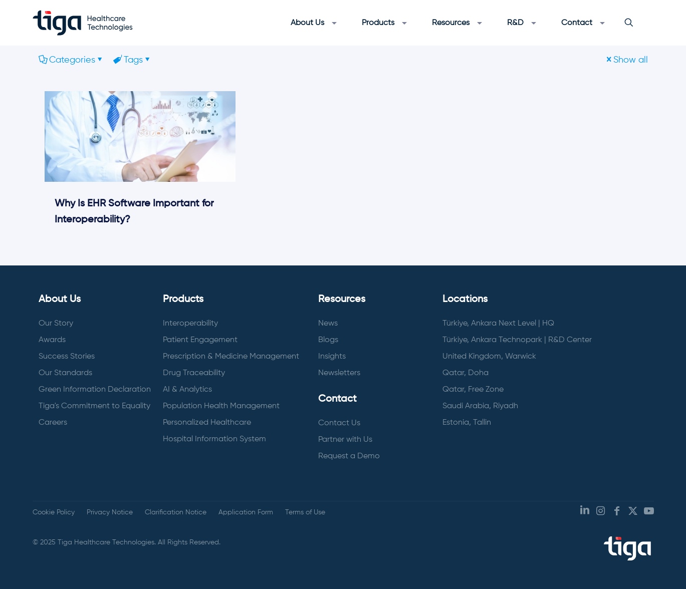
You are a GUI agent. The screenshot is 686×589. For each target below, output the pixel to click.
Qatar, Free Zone (473, 390)
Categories (71, 60)
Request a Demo (349, 456)
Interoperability (190, 324)
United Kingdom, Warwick (489, 357)
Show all (626, 60)
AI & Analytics (187, 390)
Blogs (328, 340)
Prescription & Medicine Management (231, 357)
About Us (60, 299)
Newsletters (339, 373)
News (328, 324)
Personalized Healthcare (207, 423)
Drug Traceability (194, 373)
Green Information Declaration (95, 390)
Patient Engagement (200, 340)
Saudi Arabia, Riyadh (480, 406)
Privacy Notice (110, 512)
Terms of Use (305, 512)
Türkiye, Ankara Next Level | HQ (498, 324)
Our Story (56, 324)
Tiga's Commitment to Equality (94, 406)
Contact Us (339, 423)
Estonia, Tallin (466, 423)
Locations (465, 299)
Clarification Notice (175, 512)
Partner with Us (345, 440)
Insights (332, 357)
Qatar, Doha (465, 373)
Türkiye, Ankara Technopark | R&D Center (517, 340)
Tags (132, 60)
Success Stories (67, 357)
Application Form (245, 512)
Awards (52, 340)
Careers (53, 423)
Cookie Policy (54, 512)
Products (183, 299)
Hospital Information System (214, 439)
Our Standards (65, 373)
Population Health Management (221, 406)
